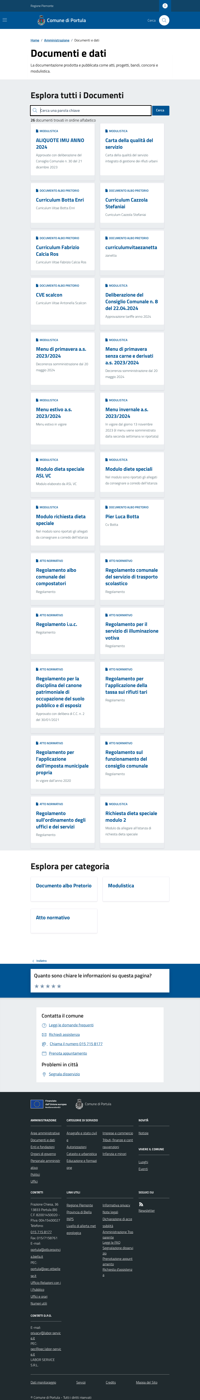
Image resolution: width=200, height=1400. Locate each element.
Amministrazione (56, 40)
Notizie (143, 1133)
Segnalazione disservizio (118, 1250)
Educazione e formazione (82, 1164)
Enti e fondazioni (43, 1146)
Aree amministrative (45, 1133)
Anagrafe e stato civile (82, 1136)
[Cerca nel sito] (162, 20)
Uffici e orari (39, 1296)
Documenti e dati (43, 1139)
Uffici (34, 1181)
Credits (111, 1382)
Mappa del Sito (146, 1382)
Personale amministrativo (45, 1164)
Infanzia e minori (114, 1153)
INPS (70, 1218)
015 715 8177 (41, 1231)
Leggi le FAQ (111, 1242)
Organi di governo (43, 1153)
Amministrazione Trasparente (118, 1234)
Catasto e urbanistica (82, 1153)
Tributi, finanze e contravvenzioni (118, 1143)
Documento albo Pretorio (57, 190)
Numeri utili (39, 1303)
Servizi (81, 1382)
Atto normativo (49, 560)
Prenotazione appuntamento (118, 1261)
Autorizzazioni (76, 1146)
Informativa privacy (116, 1205)
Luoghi (143, 1162)
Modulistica (47, 131)
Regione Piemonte (42, 5)
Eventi (143, 1168)
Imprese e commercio (118, 1133)
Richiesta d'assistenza (117, 1272)
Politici (35, 1174)
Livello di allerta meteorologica (81, 1229)
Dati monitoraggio (43, 1382)
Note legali (110, 1212)
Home (35, 40)
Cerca (160, 110)
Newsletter (147, 1210)
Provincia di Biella (79, 1212)
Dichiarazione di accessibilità (117, 1222)
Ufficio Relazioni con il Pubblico (46, 1286)
